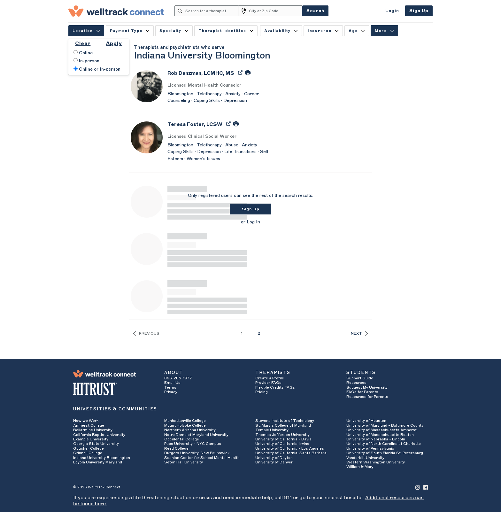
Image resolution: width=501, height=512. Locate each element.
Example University (90, 439)
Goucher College (88, 448)
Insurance (323, 31)
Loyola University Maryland (97, 462)
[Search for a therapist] (212, 10)
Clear (82, 43)
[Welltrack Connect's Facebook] (425, 487)
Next (359, 333)
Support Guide (359, 378)
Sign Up (418, 11)
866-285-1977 (178, 378)
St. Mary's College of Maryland (283, 425)
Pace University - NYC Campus (192, 444)
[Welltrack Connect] (116, 11)
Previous (146, 333)
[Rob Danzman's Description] (218, 98)
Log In (253, 222)
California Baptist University (99, 435)
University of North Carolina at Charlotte (383, 444)
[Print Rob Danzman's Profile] (247, 72)
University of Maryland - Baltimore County (384, 425)
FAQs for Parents (362, 392)
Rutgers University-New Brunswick (196, 453)
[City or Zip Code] (275, 10)
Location (86, 31)
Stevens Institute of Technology (284, 421)
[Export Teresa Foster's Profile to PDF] (229, 123)
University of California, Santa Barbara (291, 453)
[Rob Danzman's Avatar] (147, 86)
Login (392, 11)
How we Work (85, 421)
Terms (170, 387)
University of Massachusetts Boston (380, 435)
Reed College (176, 448)
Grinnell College (87, 453)
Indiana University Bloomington (101, 458)
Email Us (172, 382)
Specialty (174, 31)
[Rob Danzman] (200, 75)
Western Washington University (375, 462)
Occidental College (181, 439)
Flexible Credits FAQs (275, 387)
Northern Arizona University (190, 430)
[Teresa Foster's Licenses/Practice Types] (218, 136)
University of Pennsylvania (370, 448)
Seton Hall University (183, 462)
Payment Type (130, 31)
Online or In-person (96, 69)
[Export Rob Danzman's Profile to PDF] (240, 72)
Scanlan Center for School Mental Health (202, 458)
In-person (86, 60)
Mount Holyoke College (185, 425)
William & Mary (360, 467)
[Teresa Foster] (194, 126)
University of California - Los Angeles (289, 448)
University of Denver (274, 462)
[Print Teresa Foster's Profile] (236, 123)
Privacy (170, 392)
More (384, 31)
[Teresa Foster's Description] (218, 152)
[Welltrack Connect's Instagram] (417, 487)
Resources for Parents (367, 397)
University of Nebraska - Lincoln (375, 439)
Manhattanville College (185, 421)
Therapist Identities (225, 31)
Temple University (272, 430)
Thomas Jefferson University (282, 435)
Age (357, 31)
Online (83, 52)
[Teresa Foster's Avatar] (147, 137)
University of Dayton (274, 458)
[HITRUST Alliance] (114, 389)
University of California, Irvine (282, 444)
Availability (281, 31)
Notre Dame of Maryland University (196, 435)
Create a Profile (269, 378)
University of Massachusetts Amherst (381, 430)
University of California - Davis (283, 439)
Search (315, 11)
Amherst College (88, 425)
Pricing (261, 392)
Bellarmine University (92, 430)
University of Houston (366, 421)
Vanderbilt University (365, 458)
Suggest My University (367, 387)
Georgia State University (96, 444)
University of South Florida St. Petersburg (384, 453)
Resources (356, 382)
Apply (114, 43)
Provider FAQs (268, 382)
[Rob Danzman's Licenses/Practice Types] (218, 85)
